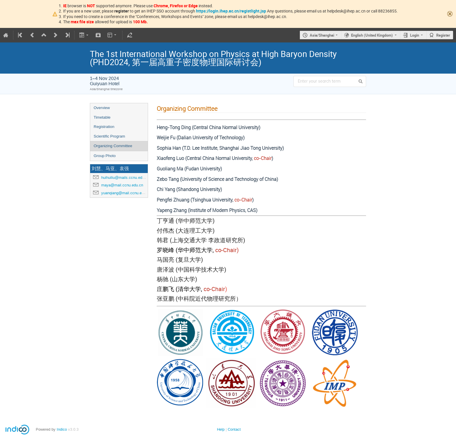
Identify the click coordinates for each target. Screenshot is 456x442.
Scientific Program (109, 136)
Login (414, 35)
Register (443, 35)
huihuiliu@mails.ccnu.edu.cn (125, 177)
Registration (104, 126)
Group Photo (105, 156)
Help (221, 429)
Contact (234, 429)
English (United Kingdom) (372, 35)
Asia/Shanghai (322, 35)
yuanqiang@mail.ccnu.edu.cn (126, 192)
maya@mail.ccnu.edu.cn (122, 185)
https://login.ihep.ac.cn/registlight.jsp (231, 11)
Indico (62, 429)
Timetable (102, 117)
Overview (102, 108)
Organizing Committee (113, 146)
